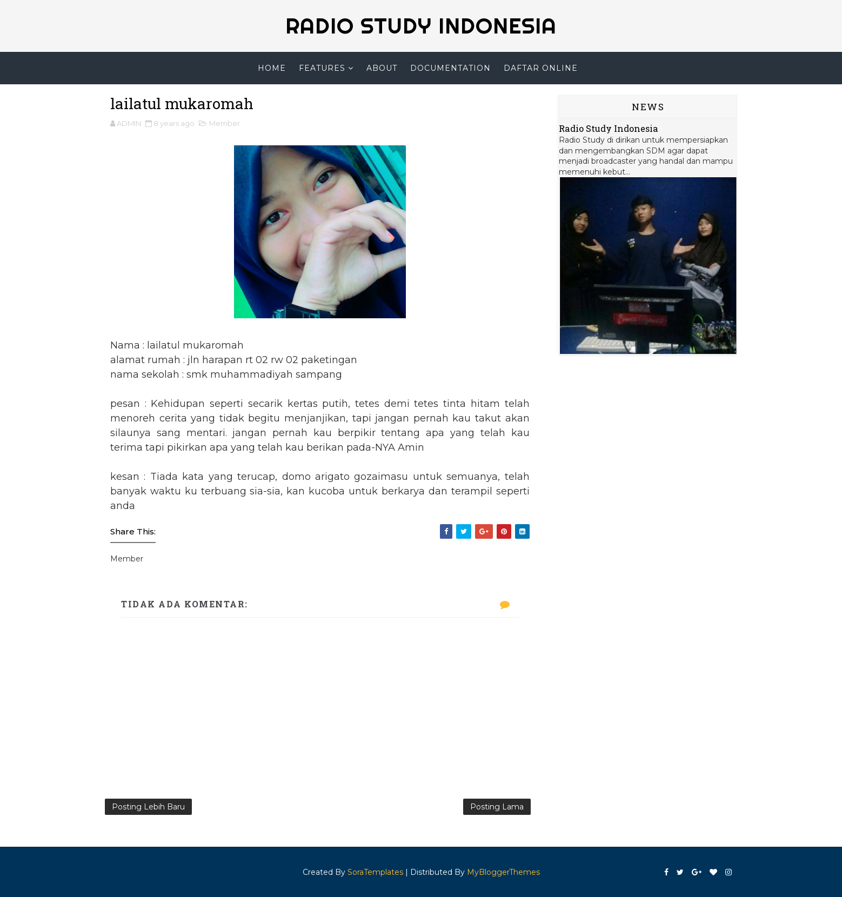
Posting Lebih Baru (148, 807)
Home (272, 68)
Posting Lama (497, 807)
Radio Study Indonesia (608, 128)
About (381, 68)
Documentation (450, 68)
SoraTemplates (375, 872)
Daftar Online (541, 68)
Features (322, 68)
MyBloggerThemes (503, 872)
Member (224, 123)
